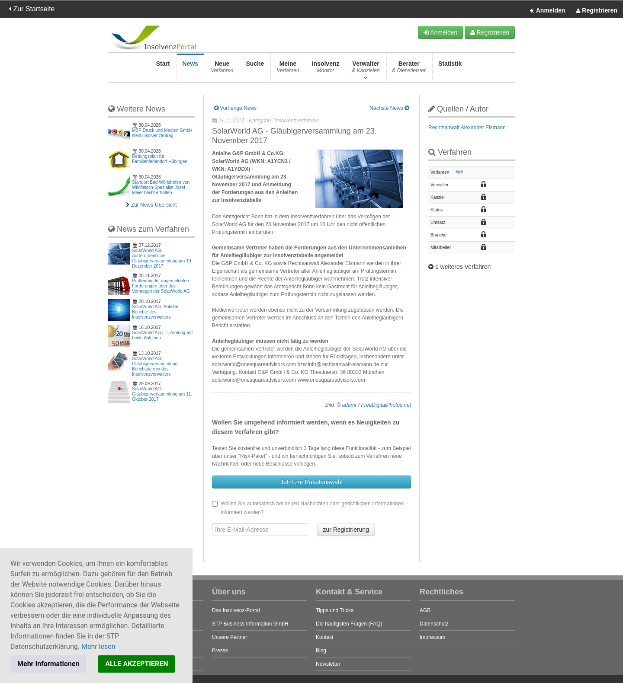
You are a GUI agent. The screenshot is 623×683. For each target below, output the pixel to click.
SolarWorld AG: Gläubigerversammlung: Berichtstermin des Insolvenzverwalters (155, 366)
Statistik (450, 69)
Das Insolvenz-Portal (236, 610)
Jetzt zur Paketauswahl (311, 482)
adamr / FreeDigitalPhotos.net (376, 405)
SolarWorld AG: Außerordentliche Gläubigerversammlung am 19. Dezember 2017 (162, 258)
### (459, 172)
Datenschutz (434, 624)
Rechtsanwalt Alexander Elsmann (467, 127)
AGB (425, 610)
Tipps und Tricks (334, 610)
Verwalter (365, 69)
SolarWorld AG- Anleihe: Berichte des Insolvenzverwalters (156, 311)
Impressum (432, 637)
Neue (222, 69)
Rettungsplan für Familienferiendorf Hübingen (159, 159)
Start (163, 69)
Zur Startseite (32, 9)
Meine (287, 69)
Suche (255, 69)
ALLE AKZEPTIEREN (136, 664)
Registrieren (596, 11)
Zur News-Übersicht (154, 205)
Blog (321, 651)
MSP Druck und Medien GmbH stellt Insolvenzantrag (162, 133)
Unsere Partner (229, 637)
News (191, 69)
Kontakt (325, 637)
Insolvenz (326, 69)
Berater (409, 69)
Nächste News (389, 108)
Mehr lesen (98, 646)
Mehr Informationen (48, 664)
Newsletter (328, 664)
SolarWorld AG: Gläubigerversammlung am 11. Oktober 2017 (162, 394)
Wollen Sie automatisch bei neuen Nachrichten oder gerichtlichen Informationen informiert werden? (308, 508)
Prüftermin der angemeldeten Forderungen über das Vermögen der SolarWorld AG (161, 286)
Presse (220, 651)
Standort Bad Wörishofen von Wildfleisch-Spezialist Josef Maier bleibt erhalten (160, 187)
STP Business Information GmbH (250, 624)
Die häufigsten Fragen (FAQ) (349, 624)
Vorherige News (235, 108)
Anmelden (547, 11)
